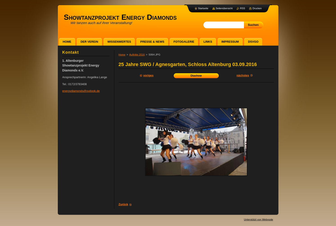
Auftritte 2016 (137, 54)
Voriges (148, 75)
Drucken (257, 8)
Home (122, 54)
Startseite (203, 8)
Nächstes (243, 75)
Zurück (123, 204)
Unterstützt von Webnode (258, 219)
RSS (242, 8)
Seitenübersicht (224, 8)
